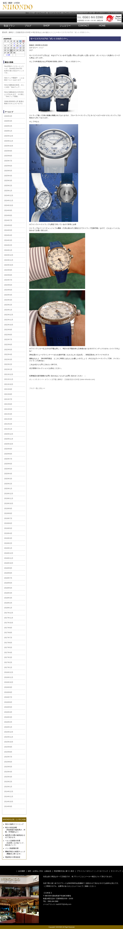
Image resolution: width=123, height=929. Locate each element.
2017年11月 (8, 618)
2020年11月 (8, 439)
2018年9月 (8, 568)
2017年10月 (8, 623)
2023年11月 (8, 260)
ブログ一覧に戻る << (37, 388)
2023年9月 (8, 270)
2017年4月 (8, 653)
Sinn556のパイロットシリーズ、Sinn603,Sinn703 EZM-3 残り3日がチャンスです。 (14, 69)
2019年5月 (8, 528)
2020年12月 (8, 434)
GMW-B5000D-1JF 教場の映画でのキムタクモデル (14, 102)
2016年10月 (8, 682)
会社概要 (21, 871)
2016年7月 (8, 697)
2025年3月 (8, 181)
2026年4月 (8, 116)
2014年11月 (8, 797)
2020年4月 (8, 474)
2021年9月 (8, 389)
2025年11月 (8, 141)
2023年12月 (8, 255)
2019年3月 (8, 538)
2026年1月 (8, 131)
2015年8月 (8, 752)
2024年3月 (8, 240)
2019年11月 (8, 498)
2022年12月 (8, 315)
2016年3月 (8, 717)
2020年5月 (8, 469)
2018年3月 (8, 598)
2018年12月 (8, 553)
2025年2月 (8, 186)
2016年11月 (8, 677)
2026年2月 (8, 126)
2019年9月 (8, 509)
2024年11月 (8, 201)
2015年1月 (8, 787)
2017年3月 (8, 657)
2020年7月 (8, 459)
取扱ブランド (9, 27)
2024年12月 (8, 195)
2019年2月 (8, 543)
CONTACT (83, 25)
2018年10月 (8, 563)
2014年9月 (8, 806)
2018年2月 (8, 603)
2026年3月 (8, 121)
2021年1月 (8, 429)
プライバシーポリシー (85, 871)
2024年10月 (8, 205)
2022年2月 (8, 364)
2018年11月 (8, 558)
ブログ (28, 26)
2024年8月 (8, 215)
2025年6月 (8, 166)
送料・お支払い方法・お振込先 (39, 871)
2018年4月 (8, 593)
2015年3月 (8, 777)
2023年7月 (8, 280)
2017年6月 (8, 643)
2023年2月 (8, 305)
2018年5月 (8, 588)
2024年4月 (8, 235)
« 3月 (8, 55)
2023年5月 (8, 290)
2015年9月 (8, 747)
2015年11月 (8, 737)
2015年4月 (8, 772)
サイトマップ (116, 871)
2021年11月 (8, 379)
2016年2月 (8, 722)
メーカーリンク (102, 871)
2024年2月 (8, 245)
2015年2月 (8, 782)
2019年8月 (8, 513)
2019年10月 (8, 503)
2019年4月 (8, 533)
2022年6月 (8, 345)
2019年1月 (8, 548)
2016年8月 (8, 692)
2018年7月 (8, 578)
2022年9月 (8, 330)
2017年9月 (8, 628)
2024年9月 (8, 210)
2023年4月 (8, 295)
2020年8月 (8, 454)
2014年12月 (8, 792)
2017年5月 (8, 647)
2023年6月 (8, 285)
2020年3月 (8, 479)
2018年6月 (8, 583)
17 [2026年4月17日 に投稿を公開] (17, 48)
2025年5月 (8, 171)
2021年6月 (8, 404)
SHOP (46, 25)
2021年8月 (8, 394)
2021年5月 (8, 409)
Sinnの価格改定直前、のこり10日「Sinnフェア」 (14, 86)
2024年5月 (8, 230)
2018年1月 (8, 608)
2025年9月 (8, 151)
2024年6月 (8, 225)
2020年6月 (8, 464)
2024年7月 (8, 220)
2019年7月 (8, 518)
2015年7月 (8, 757)
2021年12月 (8, 374)
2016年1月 (8, 727)
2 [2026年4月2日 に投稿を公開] (14, 43)
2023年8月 (8, 275)
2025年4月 (8, 176)
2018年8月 (8, 573)
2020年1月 (8, 489)
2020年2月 (8, 484)
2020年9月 (8, 449)
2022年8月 (8, 335)
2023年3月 (8, 300)
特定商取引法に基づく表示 (64, 871)
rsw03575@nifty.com (63, 904)
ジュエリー (65, 26)
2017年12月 (8, 613)
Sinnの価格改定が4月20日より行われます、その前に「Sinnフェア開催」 (14, 94)
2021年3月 (8, 419)
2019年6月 (8, 523)
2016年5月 (8, 707)
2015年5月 (8, 767)
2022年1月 (8, 369)
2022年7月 (8, 340)
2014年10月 (8, 802)
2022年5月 (8, 350)
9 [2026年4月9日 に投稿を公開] (14, 46)
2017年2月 (8, 662)
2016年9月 (8, 687)
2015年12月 (8, 732)
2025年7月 (8, 161)
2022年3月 (8, 359)
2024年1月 (8, 250)
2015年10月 (8, 742)
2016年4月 (8, 712)
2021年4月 (8, 414)
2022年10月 (8, 325)
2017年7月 (8, 638)
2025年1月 (8, 191)
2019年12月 (8, 494)
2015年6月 (8, 762)
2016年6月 (8, 702)
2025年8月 (8, 156)
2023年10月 (8, 265)
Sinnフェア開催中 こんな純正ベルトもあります (14, 79)
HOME (102, 25)
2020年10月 (8, 444)
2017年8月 (8, 633)
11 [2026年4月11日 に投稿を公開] (20, 46)
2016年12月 (8, 672)
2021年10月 (8, 384)
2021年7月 (8, 399)
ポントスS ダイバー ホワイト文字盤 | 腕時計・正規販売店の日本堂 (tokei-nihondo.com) (62, 379)
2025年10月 (8, 146)
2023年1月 (8, 310)
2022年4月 (8, 354)
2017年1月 (8, 667)
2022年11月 (8, 320)
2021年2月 (8, 424)
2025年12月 (8, 136)
